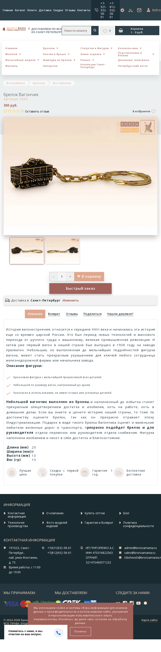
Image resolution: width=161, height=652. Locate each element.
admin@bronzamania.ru (140, 548)
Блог (126, 513)
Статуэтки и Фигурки (94, 48)
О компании (54, 513)
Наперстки (50, 65)
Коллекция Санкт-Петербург (93, 66)
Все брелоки (62, 83)
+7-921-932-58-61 (104, 10)
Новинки (11, 48)
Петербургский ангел (133, 65)
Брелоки (49, 48)
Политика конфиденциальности (138, 524)
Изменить (71, 300)
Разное (85, 60)
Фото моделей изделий (56, 524)
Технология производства (18, 524)
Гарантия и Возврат (99, 523)
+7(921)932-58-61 (59, 548)
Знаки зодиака (90, 54)
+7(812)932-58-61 (59, 553)
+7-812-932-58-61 (113, 10)
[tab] (54, 314)
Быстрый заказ (80, 288)
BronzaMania (16, 83)
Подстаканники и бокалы (130, 54)
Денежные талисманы (133, 60)
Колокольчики (128, 48)
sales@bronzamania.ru (139, 553)
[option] (27, 251)
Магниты (11, 65)
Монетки (11, 54)
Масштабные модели (20, 60)
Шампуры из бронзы (57, 60)
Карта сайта (149, 620)
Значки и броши (54, 54)
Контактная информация (17, 514)
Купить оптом (95, 513)
